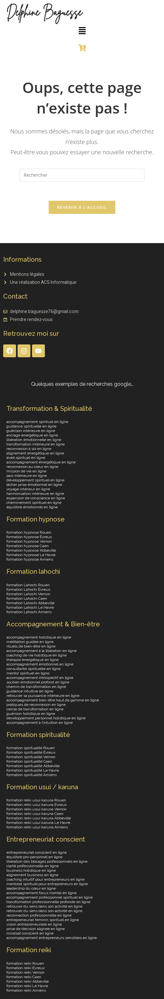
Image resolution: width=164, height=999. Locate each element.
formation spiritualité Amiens (31, 775)
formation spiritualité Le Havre (32, 770)
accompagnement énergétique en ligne (41, 462)
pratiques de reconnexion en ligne (36, 704)
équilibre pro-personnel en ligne (34, 857)
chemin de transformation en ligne (36, 686)
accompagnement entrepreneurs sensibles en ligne (51, 938)
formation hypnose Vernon (29, 541)
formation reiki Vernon (25, 972)
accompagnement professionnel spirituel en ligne (49, 897)
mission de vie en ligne (26, 471)
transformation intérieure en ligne (35, 444)
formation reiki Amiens (26, 990)
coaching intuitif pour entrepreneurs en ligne (45, 879)
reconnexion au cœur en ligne (32, 467)
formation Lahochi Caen (26, 598)
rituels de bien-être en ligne (30, 646)
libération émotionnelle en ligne (33, 440)
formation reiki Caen (23, 977)
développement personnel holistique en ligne (46, 718)
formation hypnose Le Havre (30, 555)
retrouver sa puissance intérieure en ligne (42, 695)
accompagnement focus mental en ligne (41, 893)
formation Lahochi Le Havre (30, 607)
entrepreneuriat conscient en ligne (36, 853)
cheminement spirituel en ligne (34, 503)
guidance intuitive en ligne (29, 691)
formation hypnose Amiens (29, 559)
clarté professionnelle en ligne (32, 866)
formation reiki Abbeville (27, 981)
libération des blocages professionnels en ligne (46, 861)
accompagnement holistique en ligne (38, 637)
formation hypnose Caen (27, 546)
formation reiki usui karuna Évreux (36, 805)
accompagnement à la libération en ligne (41, 650)
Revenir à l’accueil (82, 207)
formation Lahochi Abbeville (30, 603)
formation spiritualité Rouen (30, 748)
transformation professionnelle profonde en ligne (48, 902)
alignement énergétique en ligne (35, 453)
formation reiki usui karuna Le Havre (38, 823)
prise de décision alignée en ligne (35, 929)
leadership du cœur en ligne (31, 888)
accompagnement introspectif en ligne (39, 677)
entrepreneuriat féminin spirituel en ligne (42, 920)
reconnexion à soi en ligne (28, 449)
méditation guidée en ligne (29, 641)
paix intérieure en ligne (26, 476)
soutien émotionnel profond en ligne (37, 682)
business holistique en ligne (31, 870)
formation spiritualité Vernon (30, 757)
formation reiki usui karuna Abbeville (38, 818)
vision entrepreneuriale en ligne (34, 924)
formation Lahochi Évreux (28, 589)
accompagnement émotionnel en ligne (39, 664)
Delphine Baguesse (44, 12)
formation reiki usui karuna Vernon (36, 809)
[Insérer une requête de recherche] (82, 175)
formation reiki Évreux (25, 968)
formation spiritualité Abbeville (33, 766)
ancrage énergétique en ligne (32, 435)
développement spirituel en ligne (35, 480)
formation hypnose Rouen (28, 532)
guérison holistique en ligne (30, 713)
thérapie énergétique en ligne (32, 659)
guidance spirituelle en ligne (31, 426)
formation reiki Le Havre (27, 986)
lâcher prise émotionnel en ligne (34, 485)
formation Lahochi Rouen (28, 585)
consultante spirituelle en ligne (33, 668)
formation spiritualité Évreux (30, 752)
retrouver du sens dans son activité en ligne (44, 906)
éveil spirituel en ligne (25, 458)
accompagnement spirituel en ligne (37, 422)
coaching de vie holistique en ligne (36, 655)
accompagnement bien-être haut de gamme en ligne (52, 700)
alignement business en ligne (32, 875)
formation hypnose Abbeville (31, 550)
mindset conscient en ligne (29, 933)
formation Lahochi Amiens (29, 612)
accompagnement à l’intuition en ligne (39, 722)
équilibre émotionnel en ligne (32, 507)
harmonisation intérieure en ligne (35, 494)
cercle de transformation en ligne (34, 709)
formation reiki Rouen (25, 963)
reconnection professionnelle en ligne (38, 915)
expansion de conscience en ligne (35, 498)
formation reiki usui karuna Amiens (37, 827)
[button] (82, 31)
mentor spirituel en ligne (27, 673)
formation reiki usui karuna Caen (34, 814)
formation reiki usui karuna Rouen (36, 800)
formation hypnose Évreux (29, 537)
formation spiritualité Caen (29, 761)
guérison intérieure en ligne (30, 431)
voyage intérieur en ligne (28, 489)
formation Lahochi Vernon (28, 594)
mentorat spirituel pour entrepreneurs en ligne (47, 884)
